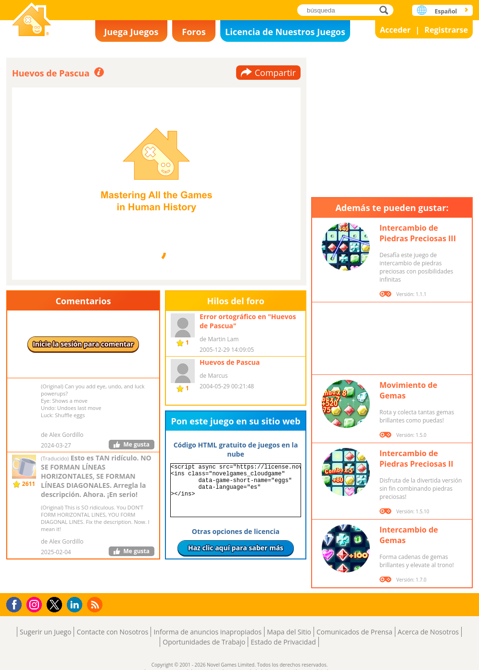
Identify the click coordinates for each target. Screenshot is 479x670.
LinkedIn (76, 605)
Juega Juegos (131, 31)
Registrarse (446, 30)
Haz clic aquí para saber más (235, 547)
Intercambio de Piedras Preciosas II (416, 458)
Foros (193, 31)
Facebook (17, 603)
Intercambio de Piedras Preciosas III (417, 233)
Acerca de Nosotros (428, 631)
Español (446, 11)
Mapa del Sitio (289, 631)
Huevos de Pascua (230, 362)
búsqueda (386, 10)
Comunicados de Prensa (354, 631)
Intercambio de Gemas (408, 535)
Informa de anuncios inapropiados (207, 631)
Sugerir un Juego (45, 631)
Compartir (275, 72)
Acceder (395, 30)
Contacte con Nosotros (112, 631)
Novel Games (31, 20)
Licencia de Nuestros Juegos (285, 31)
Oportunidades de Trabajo (204, 641)
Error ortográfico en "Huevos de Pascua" (248, 321)
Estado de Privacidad (283, 641)
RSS (96, 604)
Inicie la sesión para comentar (83, 343)
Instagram (35, 604)
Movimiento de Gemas (408, 390)
